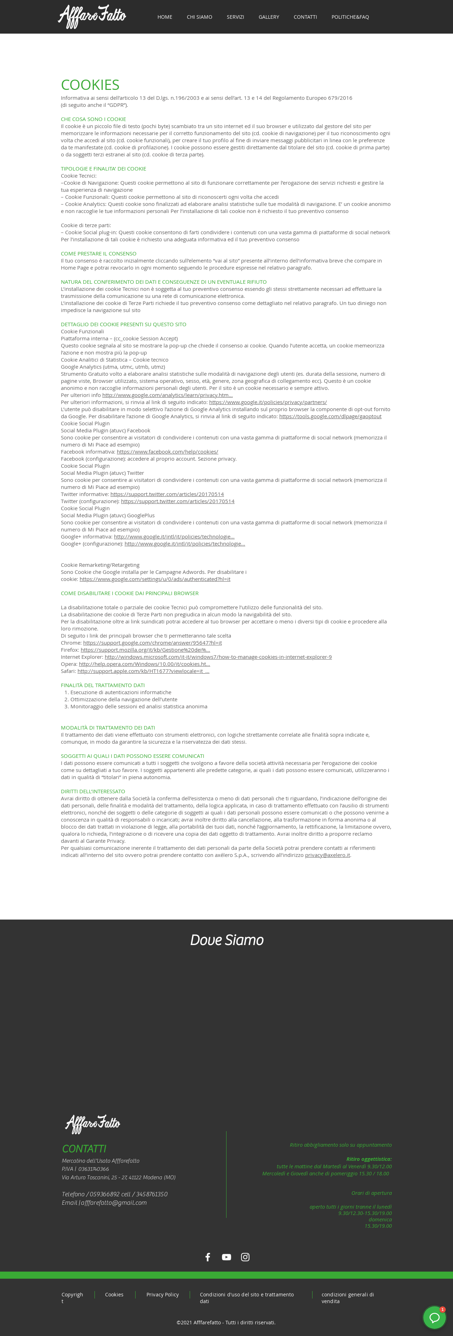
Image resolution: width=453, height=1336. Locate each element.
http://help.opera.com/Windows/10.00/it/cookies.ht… (144, 663)
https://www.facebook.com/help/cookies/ (167, 451)
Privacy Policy (163, 1294)
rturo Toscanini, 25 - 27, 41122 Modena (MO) (125, 1177)
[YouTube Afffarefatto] (226, 1257)
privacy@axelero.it (327, 854)
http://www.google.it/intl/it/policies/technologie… (174, 536)
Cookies (114, 1294)
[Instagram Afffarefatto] (245, 1257)
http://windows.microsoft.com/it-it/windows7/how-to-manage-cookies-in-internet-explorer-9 (218, 656)
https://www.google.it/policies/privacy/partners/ (268, 401)
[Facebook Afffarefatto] (207, 1257)
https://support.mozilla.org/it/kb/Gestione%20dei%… (145, 649)
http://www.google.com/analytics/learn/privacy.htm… (167, 394)
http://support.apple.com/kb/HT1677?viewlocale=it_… (144, 670)
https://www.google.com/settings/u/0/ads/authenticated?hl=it (155, 578)
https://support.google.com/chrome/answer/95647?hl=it (152, 642)
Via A (68, 1177)
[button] (434, 1317)
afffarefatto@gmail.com (114, 1203)
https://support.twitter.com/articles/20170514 (167, 493)
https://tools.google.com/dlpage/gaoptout (330, 416)
